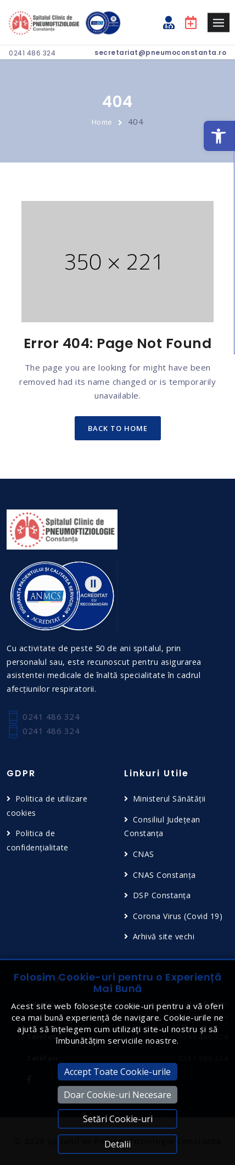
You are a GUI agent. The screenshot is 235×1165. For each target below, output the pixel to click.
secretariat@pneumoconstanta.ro (160, 52)
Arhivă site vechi (164, 936)
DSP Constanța (162, 895)
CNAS (143, 854)
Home (102, 122)
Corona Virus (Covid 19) (178, 916)
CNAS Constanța (164, 875)
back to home (118, 428)
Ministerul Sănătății (169, 798)
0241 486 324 (32, 53)
